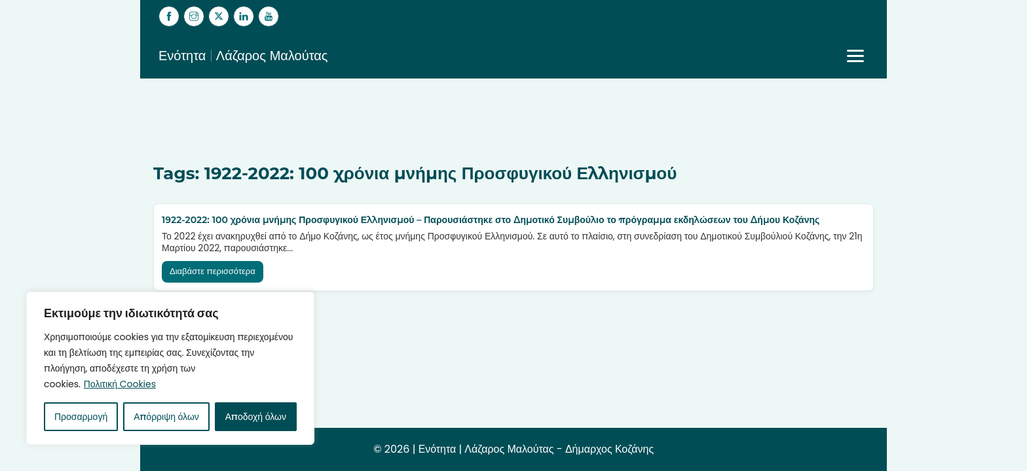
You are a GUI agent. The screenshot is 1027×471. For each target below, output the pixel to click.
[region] (170, 368)
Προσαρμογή (80, 416)
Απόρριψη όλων (166, 416)
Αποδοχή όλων (255, 416)
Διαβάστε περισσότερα (212, 271)
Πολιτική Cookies (120, 384)
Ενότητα (437, 449)
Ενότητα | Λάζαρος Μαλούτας (243, 55)
